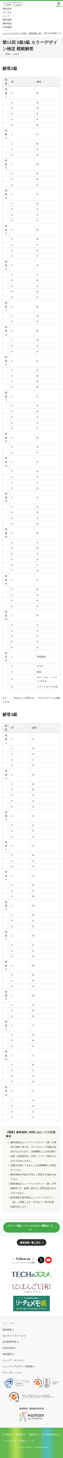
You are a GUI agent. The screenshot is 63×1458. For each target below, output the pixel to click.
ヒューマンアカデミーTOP (14, 33)
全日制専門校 (9, 1341)
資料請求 (7, 8)
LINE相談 (7, 27)
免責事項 (32, 1434)
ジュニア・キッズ (11, 1360)
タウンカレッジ (10, 1372)
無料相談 (7, 23)
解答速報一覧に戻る (30, 1242)
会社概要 (6, 1434)
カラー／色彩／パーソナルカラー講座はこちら (30, 1227)
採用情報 (19, 1434)
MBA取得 (7, 1354)
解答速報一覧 (35, 33)
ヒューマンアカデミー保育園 (17, 1366)
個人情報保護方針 (49, 1434)
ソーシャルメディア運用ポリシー (17, 1441)
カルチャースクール (12, 1335)
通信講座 (7, 1329)
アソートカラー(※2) (47, 686)
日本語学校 (8, 1348)
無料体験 (7, 19)
